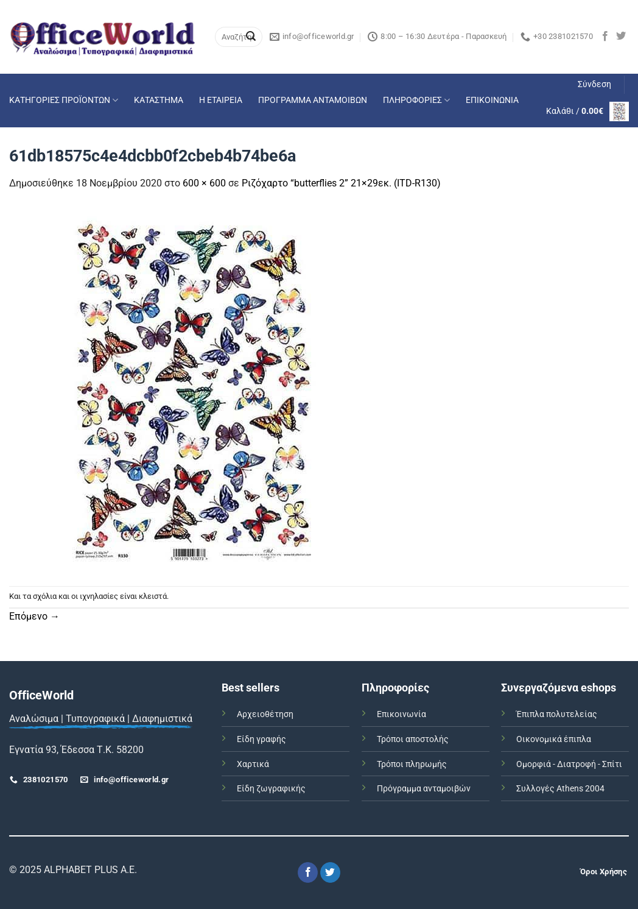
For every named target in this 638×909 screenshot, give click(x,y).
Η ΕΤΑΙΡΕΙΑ (220, 100)
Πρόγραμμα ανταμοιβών (424, 788)
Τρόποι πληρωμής (412, 764)
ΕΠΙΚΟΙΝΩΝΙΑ (492, 100)
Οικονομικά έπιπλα (553, 739)
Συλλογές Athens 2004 (560, 788)
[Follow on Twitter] (621, 36)
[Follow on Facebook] (605, 36)
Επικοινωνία (401, 714)
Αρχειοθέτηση (265, 714)
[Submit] (250, 37)
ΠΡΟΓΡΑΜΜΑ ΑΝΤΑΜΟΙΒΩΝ (312, 100)
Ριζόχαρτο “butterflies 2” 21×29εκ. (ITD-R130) (341, 183)
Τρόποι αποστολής (413, 739)
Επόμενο (34, 616)
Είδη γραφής (261, 739)
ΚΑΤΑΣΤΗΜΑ (158, 100)
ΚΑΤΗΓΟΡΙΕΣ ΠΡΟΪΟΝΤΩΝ (63, 100)
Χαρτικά (253, 764)
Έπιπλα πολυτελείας (556, 714)
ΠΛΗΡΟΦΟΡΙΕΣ (416, 100)
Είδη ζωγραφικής (271, 788)
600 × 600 (204, 183)
